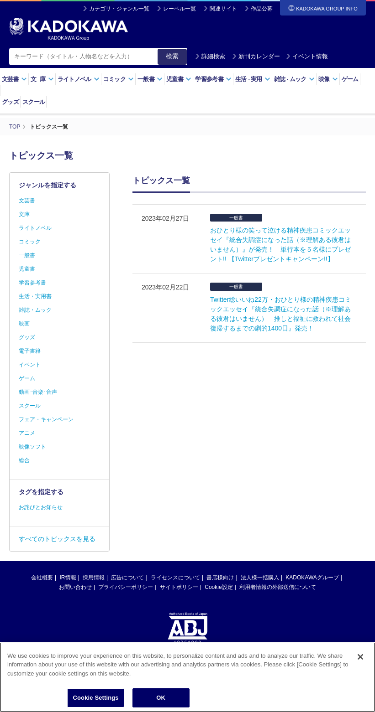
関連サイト (223, 8)
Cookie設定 (218, 587)
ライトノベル (79, 79)
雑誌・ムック (35, 310)
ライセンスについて (175, 577)
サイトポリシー (179, 587)
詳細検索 (210, 56)
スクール (33, 101)
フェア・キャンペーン (46, 419)
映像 (328, 79)
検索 (172, 56)
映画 (24, 323)
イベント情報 (307, 56)
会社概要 (42, 577)
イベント (30, 364)
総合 (24, 460)
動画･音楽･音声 (38, 392)
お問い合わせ (75, 587)
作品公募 (262, 8)
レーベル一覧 (179, 8)
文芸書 (14, 79)
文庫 (24, 214)
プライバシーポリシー (125, 587)
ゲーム (350, 79)
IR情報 (68, 577)
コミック (118, 79)
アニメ (27, 433)
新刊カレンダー (256, 56)
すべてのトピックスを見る (57, 538)
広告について (127, 577)
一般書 (150, 79)
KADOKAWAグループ (311, 577)
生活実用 (252, 79)
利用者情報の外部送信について (277, 587)
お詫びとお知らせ (41, 507)
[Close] (360, 680)
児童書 (178, 79)
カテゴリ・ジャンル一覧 (119, 8)
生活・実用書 (35, 296)
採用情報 (94, 577)
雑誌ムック (294, 79)
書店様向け (220, 577)
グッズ (10, 101)
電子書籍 (30, 351)
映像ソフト (32, 447)
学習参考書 (213, 79)
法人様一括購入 (260, 577)
